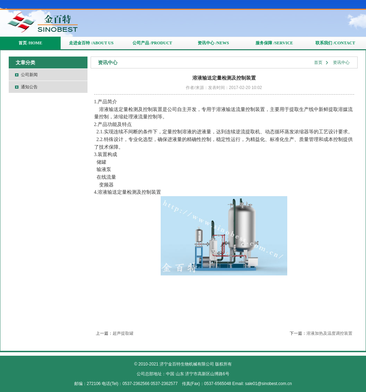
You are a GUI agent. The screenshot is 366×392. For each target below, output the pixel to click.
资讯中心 (341, 62)
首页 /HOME (30, 42)
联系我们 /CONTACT (335, 42)
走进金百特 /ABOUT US (91, 42)
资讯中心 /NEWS (213, 42)
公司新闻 (29, 74)
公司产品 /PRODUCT (152, 42)
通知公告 (29, 86)
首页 (318, 62)
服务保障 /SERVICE (274, 42)
